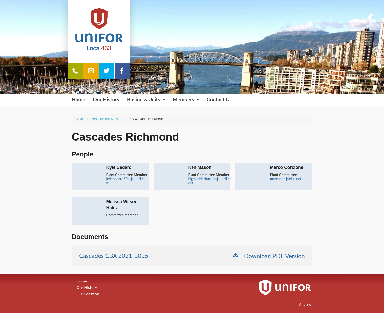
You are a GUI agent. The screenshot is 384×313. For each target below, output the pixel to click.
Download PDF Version (268, 256)
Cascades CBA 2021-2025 (113, 255)
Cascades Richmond (148, 119)
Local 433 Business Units (108, 119)
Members (183, 99)
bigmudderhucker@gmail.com (208, 181)
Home (78, 99)
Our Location (88, 293)
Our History (106, 99)
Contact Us (219, 99)
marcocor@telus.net (285, 179)
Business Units (143, 99)
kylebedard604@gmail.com (125, 181)
